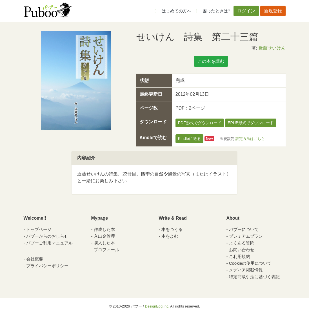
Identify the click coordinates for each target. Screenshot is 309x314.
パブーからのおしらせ (47, 236)
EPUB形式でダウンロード (251, 123)
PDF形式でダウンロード (199, 123)
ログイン (246, 10)
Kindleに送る (189, 138)
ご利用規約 (239, 256)
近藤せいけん (272, 48)
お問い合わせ (241, 249)
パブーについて (244, 229)
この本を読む (210, 61)
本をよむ (169, 236)
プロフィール (106, 249)
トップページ (39, 229)
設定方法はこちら (250, 138)
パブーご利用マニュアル (49, 242)
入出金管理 (104, 236)
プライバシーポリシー (47, 265)
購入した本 (104, 242)
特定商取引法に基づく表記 (254, 276)
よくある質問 (241, 242)
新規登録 (273, 10)
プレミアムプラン (246, 236)
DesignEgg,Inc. (157, 306)
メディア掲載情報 (246, 270)
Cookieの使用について (250, 263)
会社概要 (34, 259)
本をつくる (172, 229)
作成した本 (104, 229)
